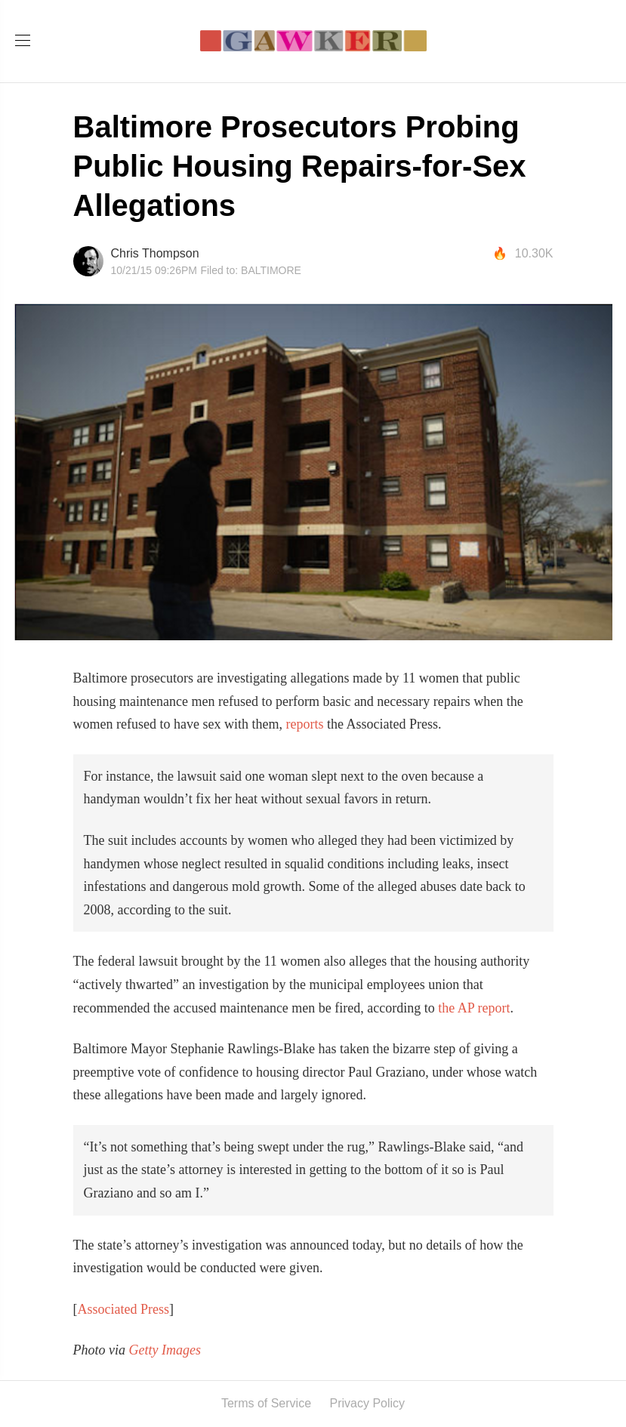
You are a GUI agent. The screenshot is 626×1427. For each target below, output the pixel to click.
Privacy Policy (368, 1403)
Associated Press (123, 1309)
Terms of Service (266, 1403)
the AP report (474, 1008)
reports (304, 724)
